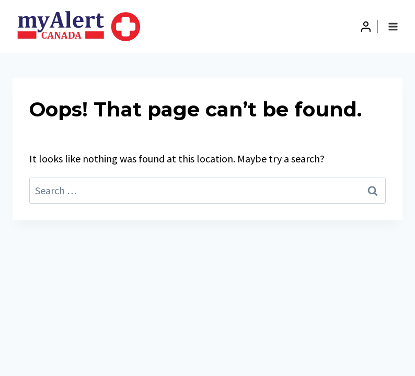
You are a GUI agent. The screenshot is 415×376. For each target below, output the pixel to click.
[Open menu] (392, 26)
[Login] (366, 26)
